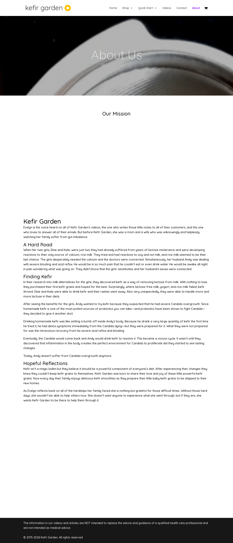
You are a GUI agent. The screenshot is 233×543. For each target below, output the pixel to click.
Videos (166, 8)
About (196, 8)
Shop (125, 8)
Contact (181, 8)
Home (113, 8)
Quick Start (145, 8)
